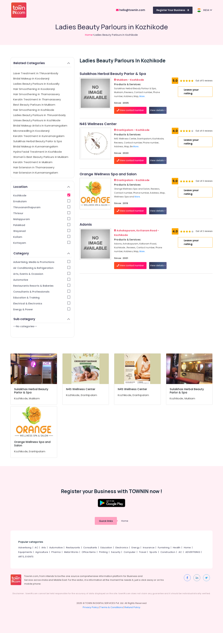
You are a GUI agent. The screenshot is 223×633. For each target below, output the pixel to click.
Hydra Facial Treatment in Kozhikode (37, 152)
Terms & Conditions (111, 607)
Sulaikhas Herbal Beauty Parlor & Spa (37, 141)
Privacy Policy (91, 607)
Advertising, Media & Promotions (41, 262)
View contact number (130, 110)
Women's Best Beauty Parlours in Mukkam (40, 157)
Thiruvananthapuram (41, 207)
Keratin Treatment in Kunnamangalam (39, 136)
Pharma (56, 552)
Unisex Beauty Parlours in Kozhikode (36, 120)
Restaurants (73, 547)
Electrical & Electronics (41, 303)
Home (89, 35)
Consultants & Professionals (41, 291)
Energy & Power (41, 309)
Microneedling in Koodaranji (31, 131)
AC (36, 547)
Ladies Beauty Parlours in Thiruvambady (39, 115)
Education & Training (41, 297)
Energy (136, 547)
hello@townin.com (130, 10)
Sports (153, 552)
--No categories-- (25, 326)
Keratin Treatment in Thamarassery (37, 99)
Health (176, 547)
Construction (167, 552)
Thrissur (41, 213)
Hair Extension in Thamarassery (33, 167)
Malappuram (41, 219)
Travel (142, 552)
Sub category (41, 319)
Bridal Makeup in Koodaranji (31, 78)
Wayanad (41, 231)
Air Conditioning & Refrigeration (41, 268)
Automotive (41, 280)
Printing (103, 552)
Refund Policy (132, 607)
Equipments (25, 552)
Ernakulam (41, 201)
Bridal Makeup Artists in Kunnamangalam (40, 125)
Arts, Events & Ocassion (41, 274)
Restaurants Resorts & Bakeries (41, 285)
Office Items (89, 552)
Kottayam (41, 243)
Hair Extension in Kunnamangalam (35, 172)
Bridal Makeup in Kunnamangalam (35, 146)
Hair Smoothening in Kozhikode (33, 110)
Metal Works (71, 552)
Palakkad (41, 225)
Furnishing (164, 547)
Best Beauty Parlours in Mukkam (34, 104)
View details (158, 110)
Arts (43, 547)
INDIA (204, 10)
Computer (130, 552)
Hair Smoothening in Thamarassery (36, 94)
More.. (142, 96)
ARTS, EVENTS (25, 556)
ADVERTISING (192, 552)
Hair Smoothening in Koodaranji (34, 89)
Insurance (149, 547)
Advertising (24, 547)
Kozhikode (41, 195)
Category (41, 253)
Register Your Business (172, 10)
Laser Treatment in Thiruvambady (35, 73)
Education (106, 547)
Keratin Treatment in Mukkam (32, 162)
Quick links (106, 521)
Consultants (90, 547)
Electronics (122, 547)
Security (115, 552)
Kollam (41, 237)
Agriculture (41, 552)
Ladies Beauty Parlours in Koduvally (36, 84)
